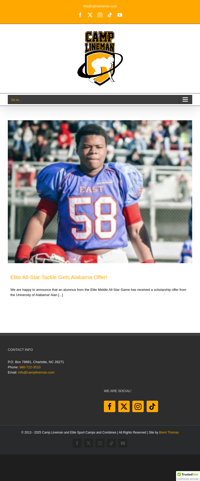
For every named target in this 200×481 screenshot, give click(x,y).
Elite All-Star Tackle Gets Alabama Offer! (58, 277)
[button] (188, 476)
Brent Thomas (169, 432)
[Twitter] (124, 406)
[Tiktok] (152, 406)
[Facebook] (109, 406)
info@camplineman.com (100, 6)
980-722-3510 (30, 367)
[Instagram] (138, 406)
